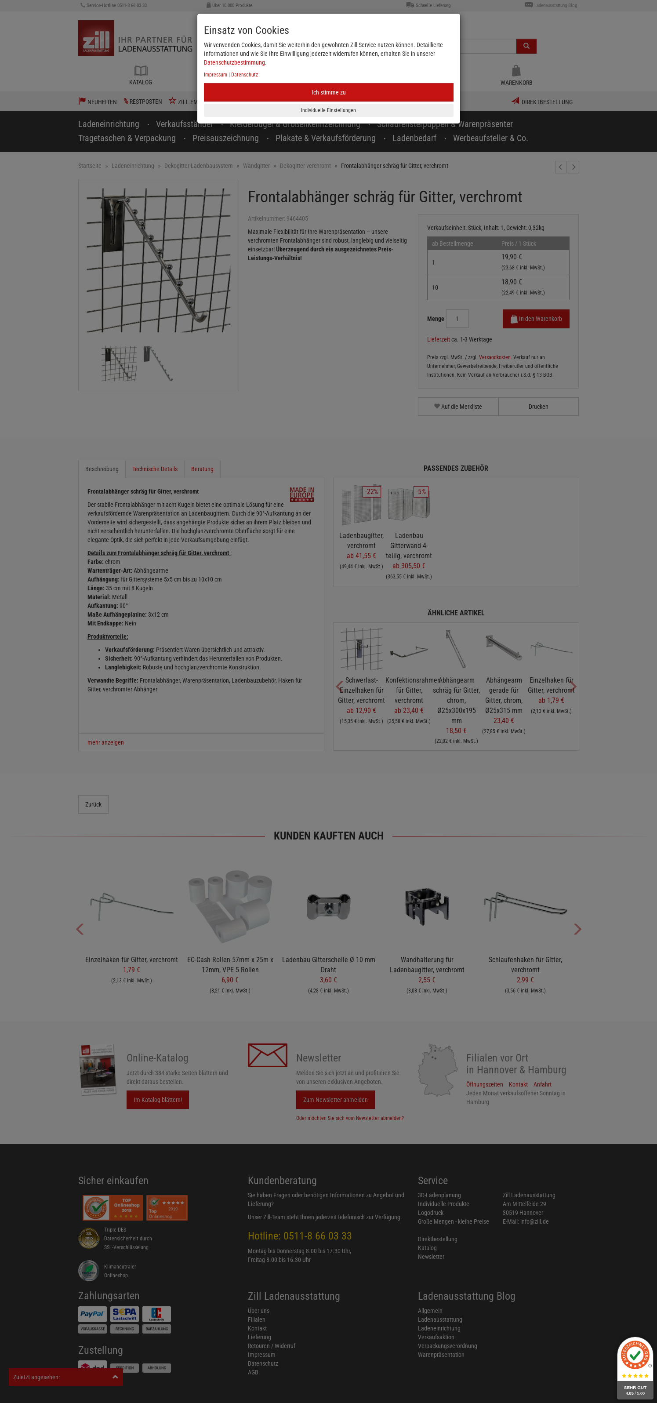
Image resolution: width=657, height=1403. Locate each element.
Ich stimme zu (329, 92)
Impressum (215, 75)
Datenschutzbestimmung (234, 62)
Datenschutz (244, 75)
